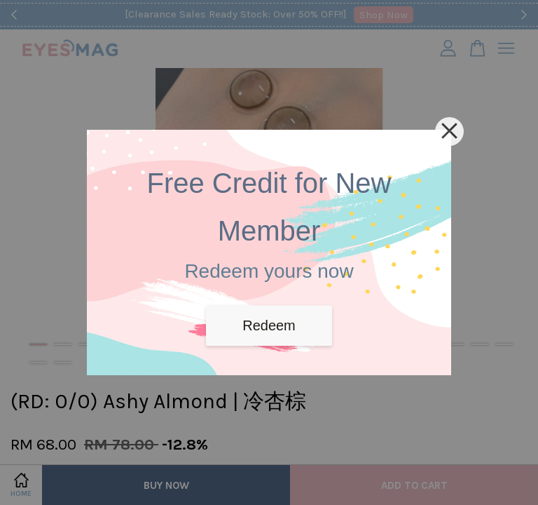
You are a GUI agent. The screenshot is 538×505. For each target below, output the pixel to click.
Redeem (269, 325)
